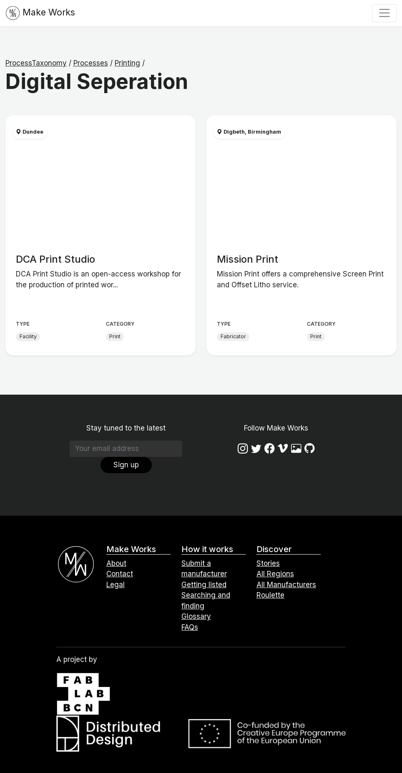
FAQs (189, 627)
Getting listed (203, 584)
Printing (127, 63)
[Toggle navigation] (384, 13)
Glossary (196, 616)
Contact (119, 574)
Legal (115, 584)
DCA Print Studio (55, 259)
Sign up (126, 465)
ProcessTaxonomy (36, 63)
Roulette (270, 595)
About (116, 563)
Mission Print (247, 259)
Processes (90, 63)
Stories (268, 563)
